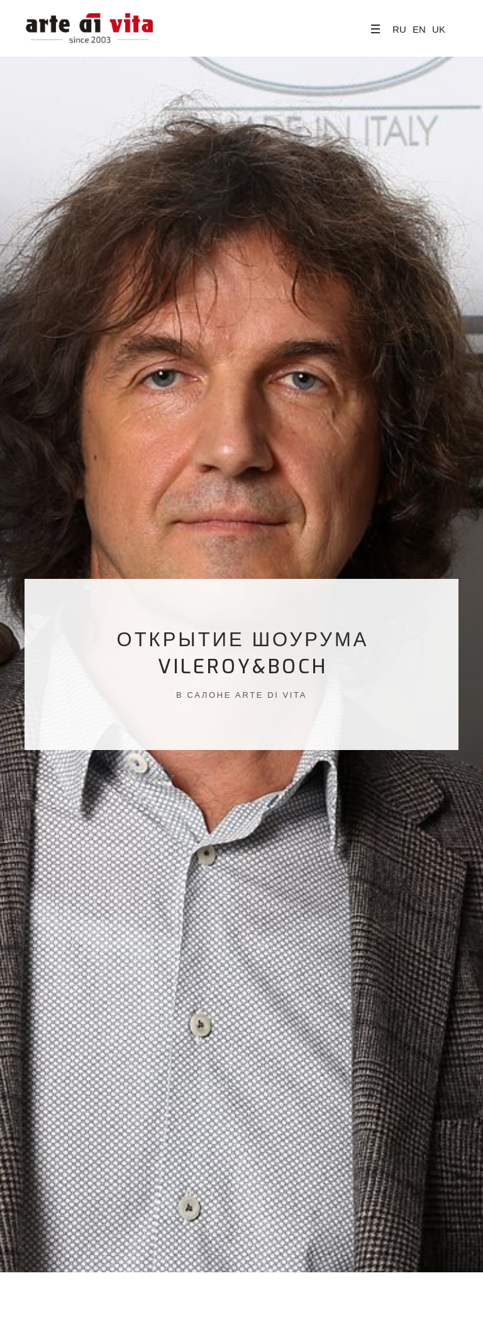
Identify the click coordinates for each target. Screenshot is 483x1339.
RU (399, 29)
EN (419, 29)
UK (438, 29)
